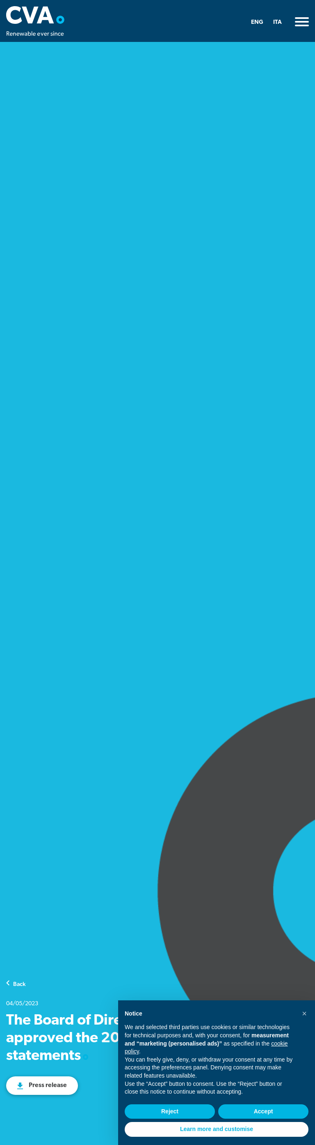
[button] (304, 1013)
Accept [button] (263, 1111)
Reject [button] (169, 1111)
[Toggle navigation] (302, 21)
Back (19, 983)
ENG (257, 22)
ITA (277, 22)
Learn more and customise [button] (216, 1129)
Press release (48, 1086)
